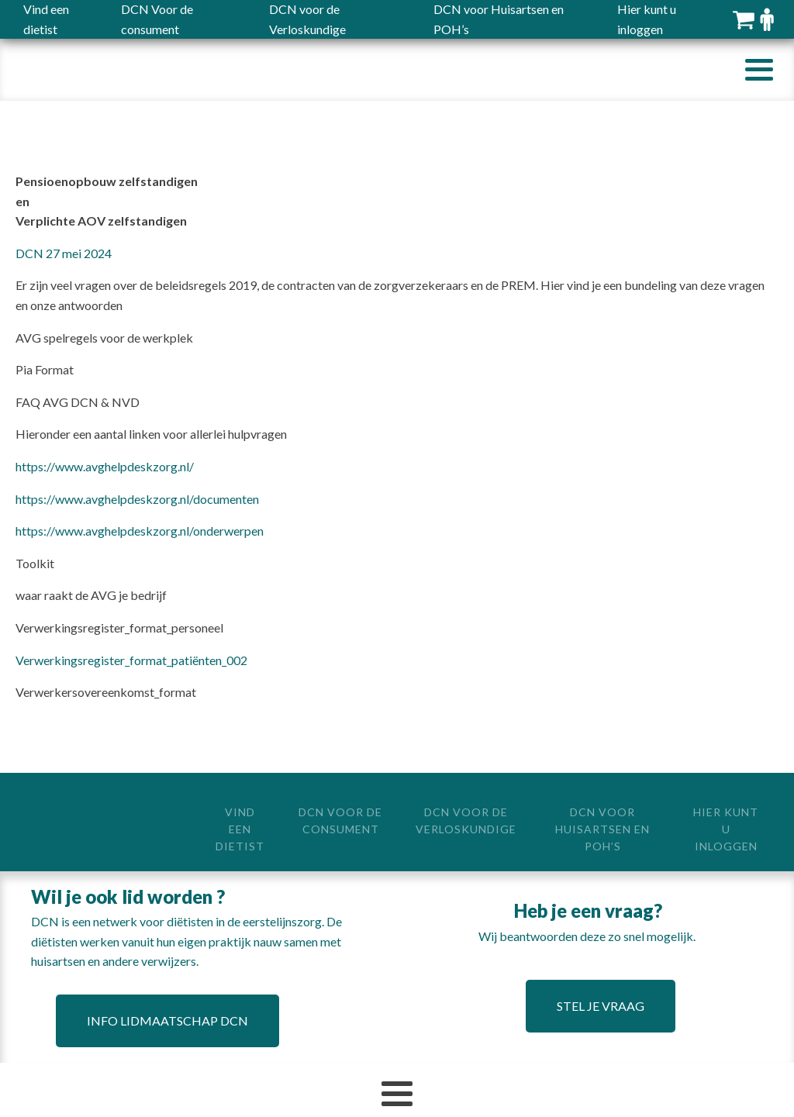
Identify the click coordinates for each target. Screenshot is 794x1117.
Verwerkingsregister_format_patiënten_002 (131, 660)
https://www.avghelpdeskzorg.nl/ (105, 466)
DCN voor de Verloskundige (466, 820)
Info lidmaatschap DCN (167, 1020)
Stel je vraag (600, 1005)
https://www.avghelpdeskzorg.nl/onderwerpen (140, 530)
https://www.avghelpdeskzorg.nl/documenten (137, 498)
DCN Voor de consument (340, 820)
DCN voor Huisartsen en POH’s (602, 829)
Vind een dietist (240, 829)
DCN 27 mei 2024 (64, 253)
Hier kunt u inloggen (725, 829)
